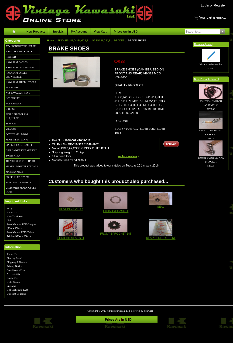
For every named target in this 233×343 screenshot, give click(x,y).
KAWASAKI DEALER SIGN (20, 67)
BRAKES (119, 40)
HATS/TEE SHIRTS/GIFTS (19, 51)
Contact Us (12, 277)
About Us (12, 212)
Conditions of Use (16, 270)
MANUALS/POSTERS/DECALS (22, 166)
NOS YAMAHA (13, 103)
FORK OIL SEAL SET (70, 238)
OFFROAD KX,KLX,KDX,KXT (21, 150)
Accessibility (13, 274)
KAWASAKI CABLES (16, 62)
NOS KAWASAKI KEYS (18, 93)
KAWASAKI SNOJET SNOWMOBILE (16, 75)
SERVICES (11, 123)
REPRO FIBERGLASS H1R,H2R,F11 (17, 116)
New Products (36, 31)
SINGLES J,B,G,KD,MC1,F (19, 145)
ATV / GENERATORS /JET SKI (21, 46)
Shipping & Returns (17, 262)
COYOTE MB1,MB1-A (17, 134)
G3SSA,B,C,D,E (101, 40)
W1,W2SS (11, 129)
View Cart (100, 31)
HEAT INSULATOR (71, 209)
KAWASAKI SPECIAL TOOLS (21, 82)
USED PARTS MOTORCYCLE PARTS (21, 189)
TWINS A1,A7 (13, 155)
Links (10, 220)
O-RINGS (10, 109)
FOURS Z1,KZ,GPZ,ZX (17, 177)
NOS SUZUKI (13, 98)
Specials (58, 31)
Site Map (11, 285)
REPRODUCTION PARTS (18, 182)
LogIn (205, 5)
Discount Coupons (16, 293)
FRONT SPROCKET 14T (115, 233)
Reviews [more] (203, 44)
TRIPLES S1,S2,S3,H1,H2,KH (20, 161)
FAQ (9, 208)
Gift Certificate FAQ (17, 289)
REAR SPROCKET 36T (160, 238)
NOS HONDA (13, 87)
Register (220, 5)
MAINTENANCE (14, 171)
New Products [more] (206, 79)
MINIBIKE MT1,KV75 (17, 139)
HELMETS (11, 57)
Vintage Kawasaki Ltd (118, 310)
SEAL (160, 206)
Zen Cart (148, 310)
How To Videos (15, 216)
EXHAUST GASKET (115, 211)
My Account (79, 31)
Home (50, 40)
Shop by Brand (14, 258)
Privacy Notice (14, 266)
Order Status (13, 281)
